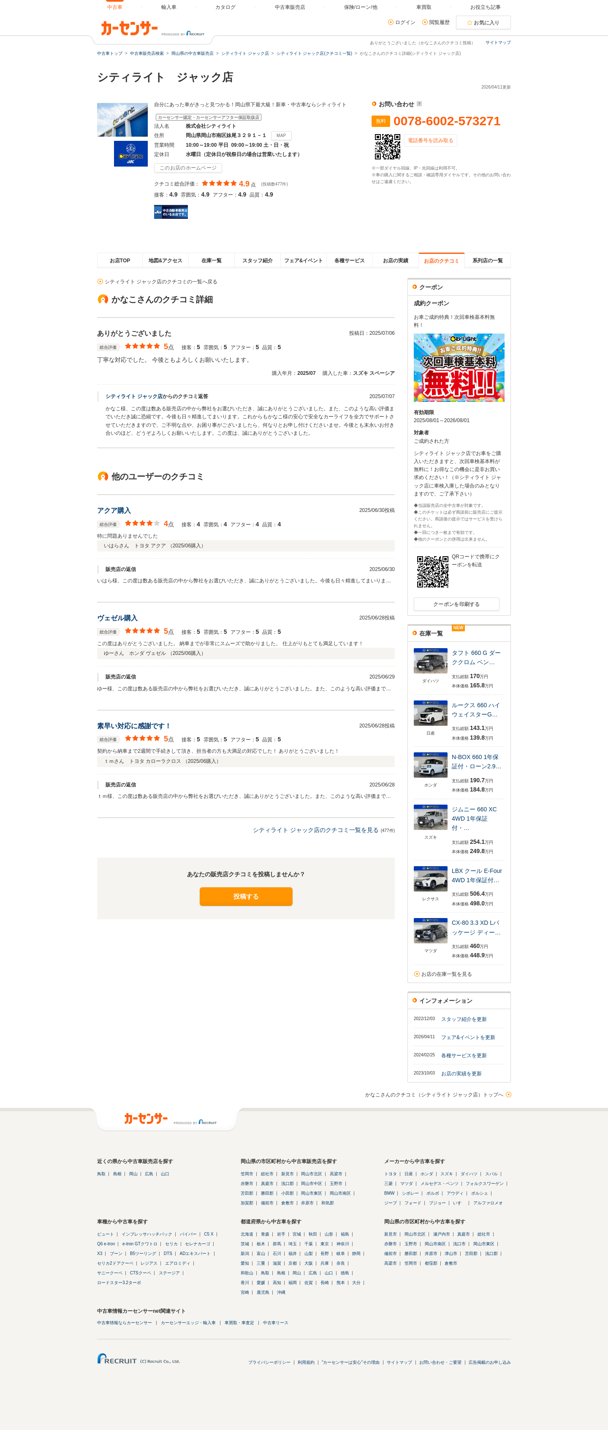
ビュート (105, 1234)
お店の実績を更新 (461, 1074)
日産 (408, 1173)
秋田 (313, 1234)
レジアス (149, 1263)
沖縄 (281, 1292)
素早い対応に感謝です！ (134, 726)
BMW (389, 1193)
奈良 (341, 1263)
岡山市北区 (311, 1173)
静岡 (356, 1253)
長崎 (324, 1282)
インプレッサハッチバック (147, 1234)
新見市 (287, 1173)
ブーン (116, 1253)
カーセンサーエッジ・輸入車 (188, 1322)
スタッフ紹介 (257, 261)
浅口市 (459, 1243)
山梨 (308, 1253)
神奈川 (343, 1243)
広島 (149, 1173)
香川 (245, 1282)
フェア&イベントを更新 (468, 1037)
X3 (99, 1253)
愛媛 (261, 1282)
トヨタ (390, 1173)
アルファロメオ (488, 1203)
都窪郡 (431, 1263)
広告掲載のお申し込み (490, 1362)
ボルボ (432, 1193)
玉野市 (336, 1183)
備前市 (267, 1203)
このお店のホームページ (188, 168)
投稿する (246, 896)
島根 (117, 1173)
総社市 (267, 1173)
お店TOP (120, 261)
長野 (324, 1253)
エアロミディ (177, 1263)
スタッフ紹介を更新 (464, 1019)
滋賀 (277, 1263)
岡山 (133, 1173)
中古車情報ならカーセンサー (124, 1322)
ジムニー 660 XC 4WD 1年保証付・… (474, 819)
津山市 (451, 1253)
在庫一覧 (211, 261)
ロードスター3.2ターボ (119, 1282)
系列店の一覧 (487, 261)
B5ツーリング (143, 1253)
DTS (168, 1253)
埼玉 (292, 1243)
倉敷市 (287, 1203)
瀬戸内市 (441, 1234)
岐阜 (341, 1253)
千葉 (308, 1243)
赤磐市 (247, 1183)
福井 (292, 1253)
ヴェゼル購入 (117, 618)
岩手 (281, 1234)
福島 (345, 1234)
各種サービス (349, 261)
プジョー (437, 1203)
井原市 (307, 1203)
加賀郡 (247, 1203)
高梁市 (336, 1173)
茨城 (245, 1243)
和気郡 (327, 1203)
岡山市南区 (340, 1193)
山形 (329, 1234)
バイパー (188, 1234)
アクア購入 (114, 510)
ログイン (405, 22)
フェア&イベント (303, 261)
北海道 (247, 1234)
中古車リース (275, 1322)
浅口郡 (287, 1183)
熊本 (341, 1282)
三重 (261, 1263)
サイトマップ (498, 42)
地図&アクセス (166, 261)
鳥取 (101, 1173)
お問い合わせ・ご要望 (440, 1362)
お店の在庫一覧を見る (446, 974)
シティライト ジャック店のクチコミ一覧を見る (316, 830)
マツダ (406, 1183)
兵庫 (324, 1263)
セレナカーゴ (197, 1243)
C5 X (208, 1234)
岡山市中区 (311, 1183)
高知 (277, 1282)
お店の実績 (395, 261)
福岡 (292, 1282)
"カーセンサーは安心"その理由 (351, 1362)
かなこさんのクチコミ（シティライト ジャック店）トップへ (434, 1095)
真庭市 (267, 1183)
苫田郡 (247, 1193)
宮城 (297, 1234)
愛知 (245, 1263)
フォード (412, 1203)
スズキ (446, 1173)
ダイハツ (469, 1173)
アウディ (455, 1193)
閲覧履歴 (439, 22)
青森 (265, 1234)
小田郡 (287, 1193)
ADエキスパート (195, 1253)
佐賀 (308, 1282)
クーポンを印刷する (456, 604)
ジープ (390, 1203)
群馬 (277, 1243)
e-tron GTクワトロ (139, 1243)
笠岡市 (247, 1173)
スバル (491, 1173)
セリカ (171, 1243)
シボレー (410, 1193)
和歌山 (247, 1273)
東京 (324, 1243)
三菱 (388, 1183)
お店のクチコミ (441, 261)
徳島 (345, 1273)
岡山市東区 (311, 1193)
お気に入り (487, 23)
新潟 (245, 1253)
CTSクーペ (140, 1273)
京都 (292, 1263)
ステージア (169, 1273)
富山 (261, 1253)
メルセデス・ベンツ (440, 1183)
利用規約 (306, 1362)
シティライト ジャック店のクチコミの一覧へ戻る (161, 282)
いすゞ (459, 1203)
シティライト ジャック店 (134, 396)
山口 (165, 1173)
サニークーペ (109, 1273)
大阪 (308, 1263)
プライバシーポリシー (269, 1362)
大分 (356, 1282)
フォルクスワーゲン (485, 1183)
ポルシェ (479, 1193)
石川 (277, 1253)
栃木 (261, 1243)
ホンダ (427, 1173)
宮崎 (245, 1292)
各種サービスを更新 (464, 1055)
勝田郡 (267, 1193)
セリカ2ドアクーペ (115, 1263)
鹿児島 (263, 1292)
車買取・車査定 (239, 1322)
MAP (281, 135)
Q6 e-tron (106, 1243)
